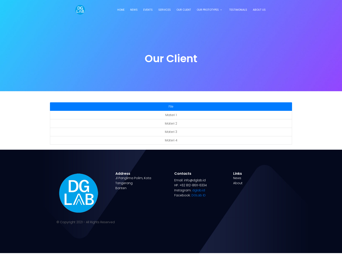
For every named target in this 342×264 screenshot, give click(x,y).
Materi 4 (171, 140)
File (171, 106)
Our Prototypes (208, 10)
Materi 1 (171, 115)
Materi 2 (171, 123)
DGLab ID (199, 195)
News (134, 10)
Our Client (183, 10)
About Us (259, 10)
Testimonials (238, 10)
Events (148, 10)
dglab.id (198, 190)
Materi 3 (171, 132)
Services (164, 10)
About (238, 183)
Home (121, 10)
